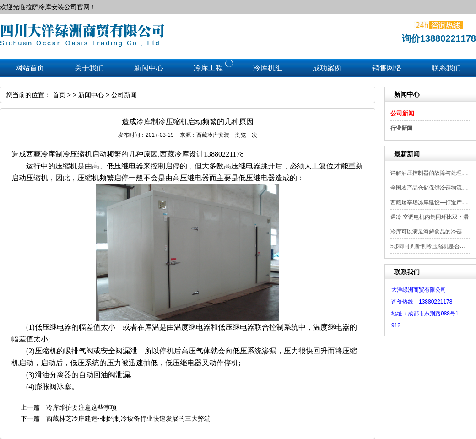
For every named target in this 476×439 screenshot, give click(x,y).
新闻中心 (91, 94)
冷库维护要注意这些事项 (81, 407)
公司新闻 (402, 113)
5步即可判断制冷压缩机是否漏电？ (433, 246)
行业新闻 (401, 128)
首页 (59, 94)
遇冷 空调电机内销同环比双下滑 (429, 217)
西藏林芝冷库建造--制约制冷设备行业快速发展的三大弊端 (128, 418)
